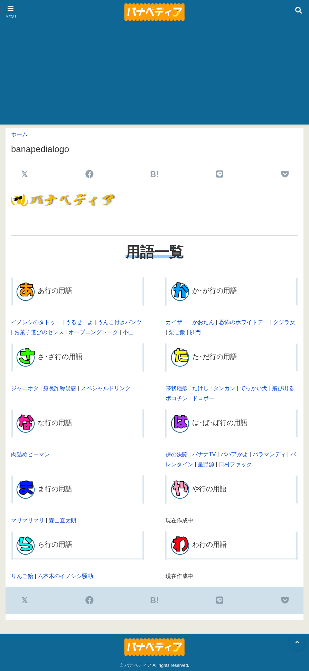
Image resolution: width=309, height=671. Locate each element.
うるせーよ (79, 322)
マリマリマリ (27, 520)
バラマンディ (269, 454)
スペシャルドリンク (106, 388)
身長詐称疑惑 (59, 388)
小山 (128, 332)
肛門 (195, 332)
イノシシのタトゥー (36, 322)
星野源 (206, 464)
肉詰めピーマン (30, 454)
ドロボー (203, 398)
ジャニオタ (25, 388)
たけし (200, 388)
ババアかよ (234, 454)
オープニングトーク (93, 332)
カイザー (177, 322)
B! (154, 174)
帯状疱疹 (177, 388)
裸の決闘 (177, 454)
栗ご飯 (177, 332)
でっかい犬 (254, 388)
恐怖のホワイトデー (244, 322)
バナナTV (204, 454)
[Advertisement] (154, 76)
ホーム (19, 134)
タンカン (224, 388)
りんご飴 (22, 576)
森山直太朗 (62, 520)
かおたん (203, 322)
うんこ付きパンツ (119, 322)
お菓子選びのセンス (39, 332)
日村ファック (235, 464)
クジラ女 (284, 322)
